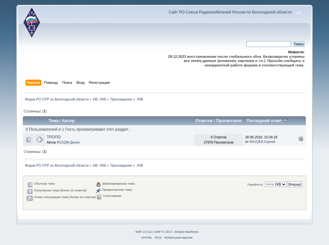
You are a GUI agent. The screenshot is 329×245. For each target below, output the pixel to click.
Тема (53, 120)
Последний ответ (267, 120)
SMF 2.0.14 (143, 231)
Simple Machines (186, 231)
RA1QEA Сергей (262, 142)
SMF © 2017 (164, 231)
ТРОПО (54, 137)
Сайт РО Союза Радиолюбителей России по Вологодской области (230, 12)
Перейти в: (255, 184)
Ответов (204, 120)
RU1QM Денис (68, 142)
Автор (68, 120)
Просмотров (229, 120)
